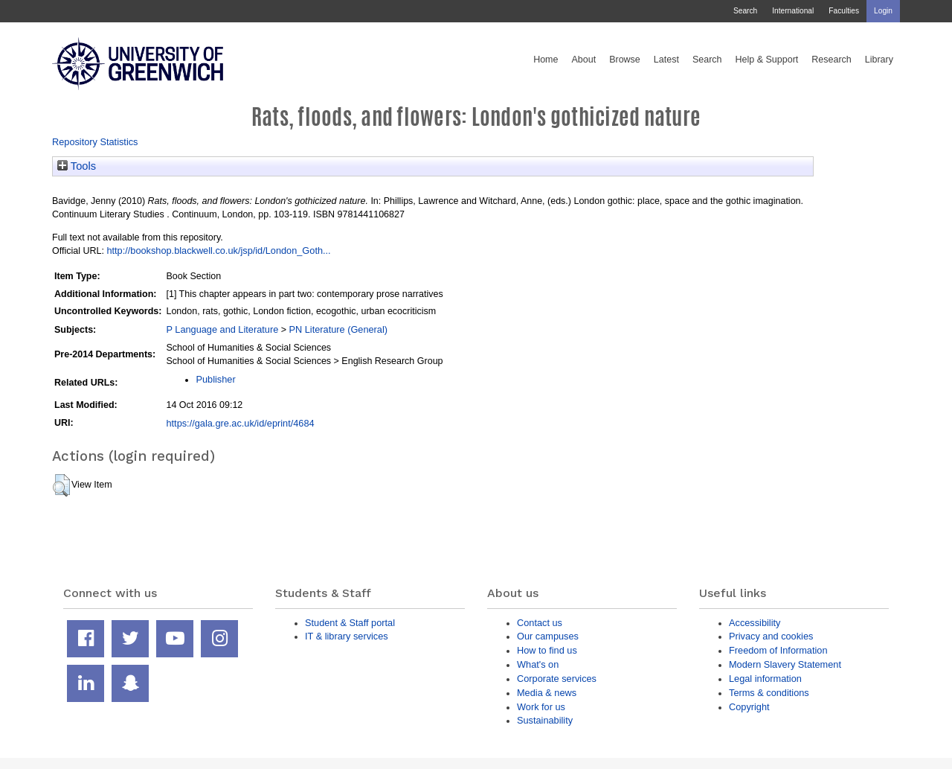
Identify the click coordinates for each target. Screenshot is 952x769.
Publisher (215, 379)
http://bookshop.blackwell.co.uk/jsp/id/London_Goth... (218, 250)
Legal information (765, 678)
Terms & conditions (769, 692)
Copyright (749, 706)
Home (545, 59)
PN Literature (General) (338, 329)
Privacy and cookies (771, 636)
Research (831, 59)
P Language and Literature (222, 329)
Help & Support (767, 59)
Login (883, 11)
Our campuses (548, 636)
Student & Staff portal (350, 622)
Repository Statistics (95, 141)
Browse (624, 59)
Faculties (844, 11)
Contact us (539, 622)
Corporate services (556, 678)
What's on (538, 664)
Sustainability (545, 720)
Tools (76, 166)
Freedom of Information (778, 650)
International (793, 11)
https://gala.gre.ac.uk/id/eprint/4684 (240, 423)
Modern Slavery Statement (785, 664)
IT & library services (346, 636)
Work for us (541, 706)
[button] (61, 485)
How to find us (547, 650)
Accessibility (754, 622)
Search (745, 11)
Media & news (546, 692)
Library (879, 59)
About (583, 59)
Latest (666, 59)
